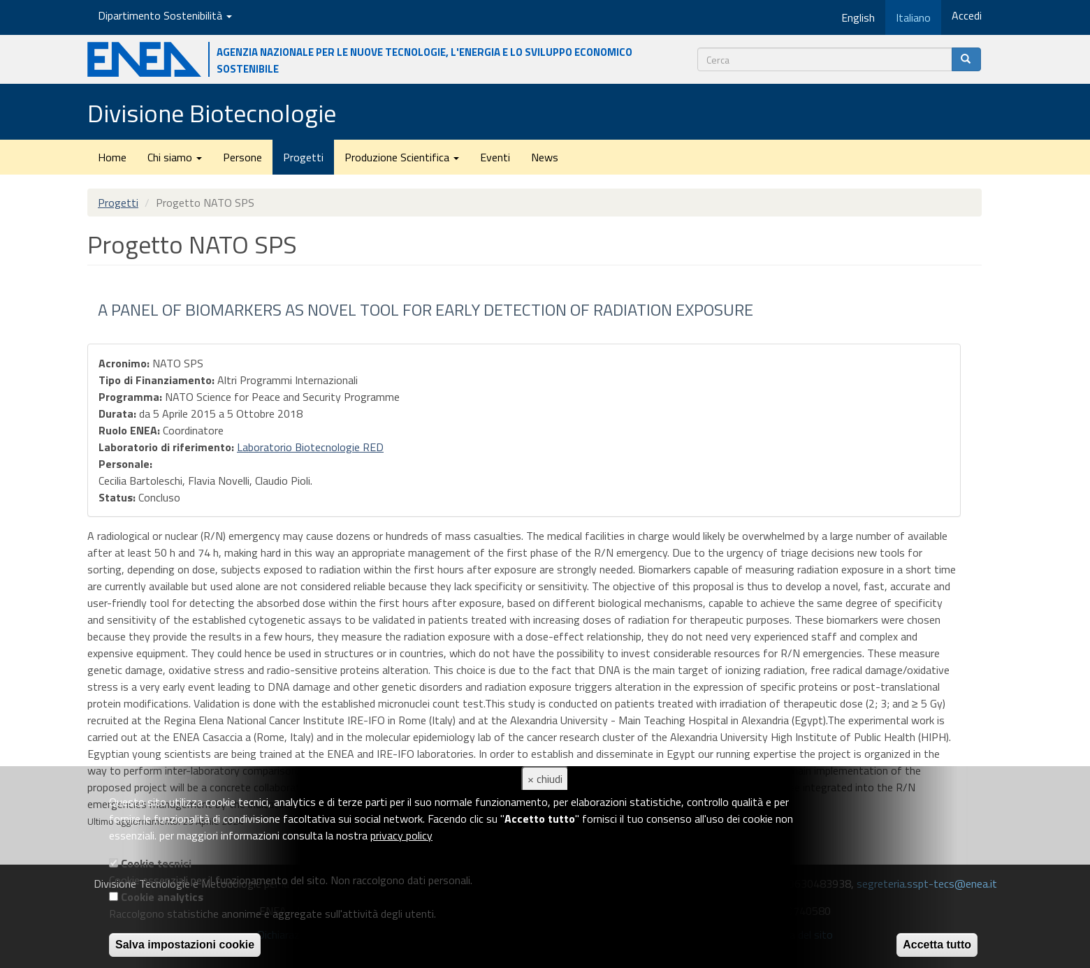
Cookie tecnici (156, 863)
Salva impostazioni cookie (184, 945)
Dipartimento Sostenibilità (165, 15)
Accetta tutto (937, 945)
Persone (242, 157)
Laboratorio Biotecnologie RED (310, 447)
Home (112, 157)
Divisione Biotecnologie (211, 113)
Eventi (495, 157)
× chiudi (545, 778)
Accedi (967, 15)
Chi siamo (174, 157)
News (544, 157)
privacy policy (401, 835)
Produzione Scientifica (401, 157)
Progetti (303, 157)
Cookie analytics (162, 896)
